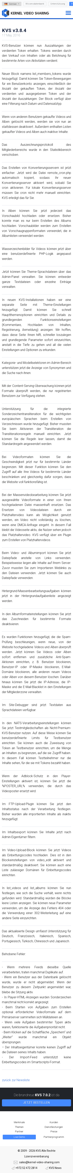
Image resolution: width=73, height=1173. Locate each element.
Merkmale (19, 1122)
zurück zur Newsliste (16, 1080)
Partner (19, 1131)
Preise (53, 1131)
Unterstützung (57, 4)
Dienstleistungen (54, 1127)
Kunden (54, 1122)
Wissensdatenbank (35, 4)
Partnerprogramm (54, 1136)
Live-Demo (19, 1136)
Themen (19, 1127)
